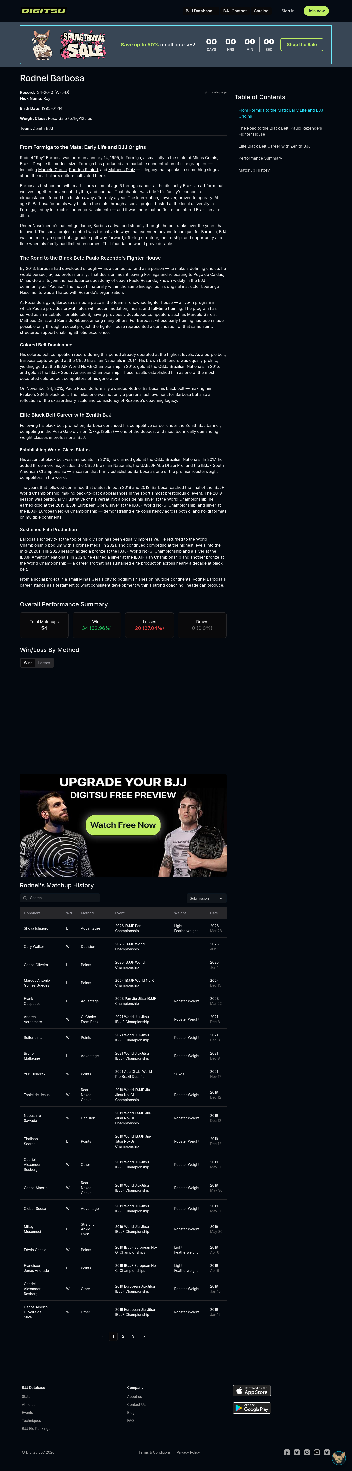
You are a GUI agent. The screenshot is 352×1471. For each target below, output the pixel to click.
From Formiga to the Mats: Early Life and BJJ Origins (281, 113)
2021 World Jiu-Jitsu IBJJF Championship (132, 1023)
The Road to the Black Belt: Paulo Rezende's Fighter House (280, 131)
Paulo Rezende (143, 280)
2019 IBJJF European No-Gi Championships (136, 1253)
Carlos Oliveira (36, 968)
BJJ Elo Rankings (36, 1432)
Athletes (29, 1408)
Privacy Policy (188, 1456)
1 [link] (113, 1340)
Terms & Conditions (154, 1456)
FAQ (130, 1424)
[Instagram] (307, 1456)
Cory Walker (34, 950)
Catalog (261, 10)
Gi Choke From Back (89, 1023)
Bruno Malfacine (32, 1059)
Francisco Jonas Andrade (36, 1271)
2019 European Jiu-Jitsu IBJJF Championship (135, 1292)
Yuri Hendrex (35, 1078)
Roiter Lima (33, 1041)
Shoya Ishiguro (36, 932)
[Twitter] (297, 1456)
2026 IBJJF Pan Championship (128, 932)
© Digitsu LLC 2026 (38, 1456)
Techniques (31, 1424)
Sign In (288, 10)
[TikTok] (327, 1456)
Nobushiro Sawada (32, 1121)
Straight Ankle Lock (87, 1233)
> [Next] (144, 1340)
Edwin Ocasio (35, 1253)
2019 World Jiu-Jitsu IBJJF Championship (132, 1168)
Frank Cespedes (32, 1004)
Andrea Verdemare (33, 1023)
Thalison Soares (31, 1145)
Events (27, 1416)
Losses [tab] (44, 663)
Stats (26, 1400)
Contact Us (136, 1408)
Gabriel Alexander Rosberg (32, 1168)
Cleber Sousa (35, 1212)
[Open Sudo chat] (339, 1458)
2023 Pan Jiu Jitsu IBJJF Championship (135, 1004)
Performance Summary (260, 158)
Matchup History (254, 170)
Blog (131, 1416)
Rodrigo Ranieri (83, 169)
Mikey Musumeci (32, 1232)
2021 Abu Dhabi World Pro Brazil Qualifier (133, 1077)
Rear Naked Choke (86, 1098)
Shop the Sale (302, 44)
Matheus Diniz (121, 169)
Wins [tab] (28, 663)
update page (215, 92)
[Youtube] (317, 1456)
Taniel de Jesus (37, 1098)
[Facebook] (287, 1456)
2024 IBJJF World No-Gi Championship (135, 986)
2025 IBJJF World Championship (130, 950)
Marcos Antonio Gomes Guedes (37, 986)
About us (134, 1400)
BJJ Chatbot (235, 10)
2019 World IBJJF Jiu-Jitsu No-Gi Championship (133, 1098)
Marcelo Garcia (52, 169)
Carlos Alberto (36, 1191)
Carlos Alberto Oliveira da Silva (36, 1316)
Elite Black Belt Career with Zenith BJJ (275, 146)
